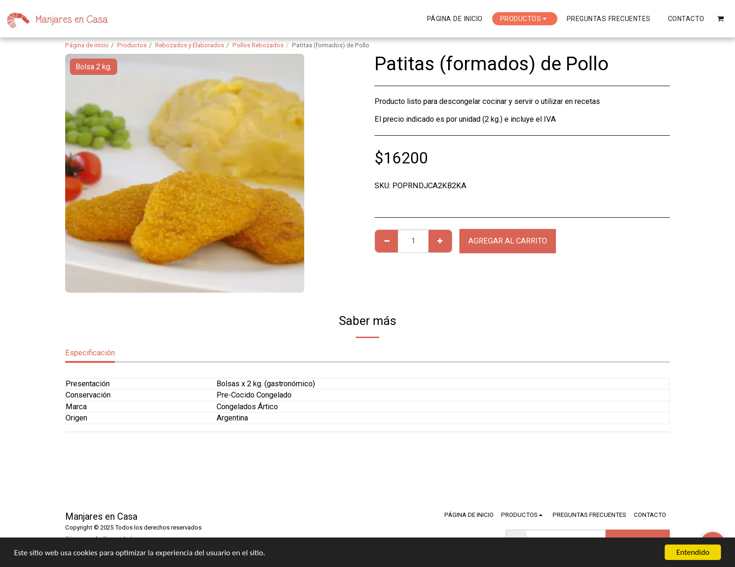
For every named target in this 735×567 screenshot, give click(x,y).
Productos (132, 45)
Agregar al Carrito (507, 240)
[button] (721, 18)
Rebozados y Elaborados (189, 45)
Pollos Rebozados (258, 45)
